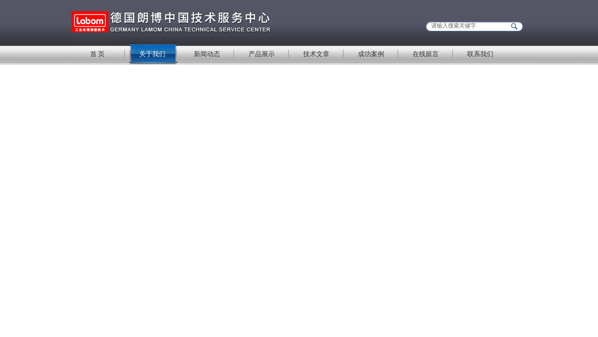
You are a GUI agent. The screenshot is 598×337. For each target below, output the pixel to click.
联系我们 (480, 54)
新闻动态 (207, 54)
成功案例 (371, 54)
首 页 (97, 54)
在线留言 (426, 54)
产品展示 (262, 54)
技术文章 (316, 54)
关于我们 (152, 54)
